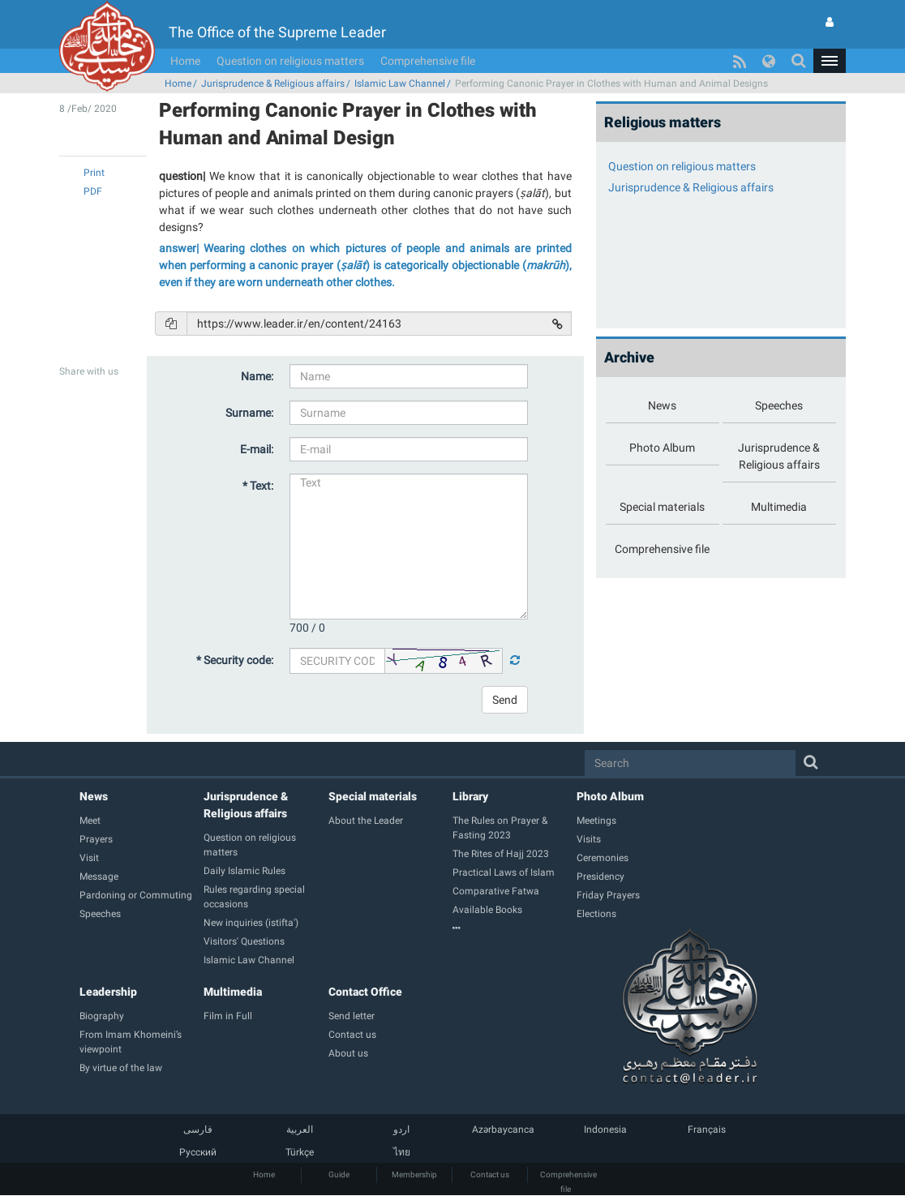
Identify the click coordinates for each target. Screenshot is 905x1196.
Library (470, 796)
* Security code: (234, 660)
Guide (339, 1174)
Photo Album (610, 796)
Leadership (108, 991)
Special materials (372, 796)
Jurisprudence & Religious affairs (273, 83)
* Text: (257, 485)
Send (504, 699)
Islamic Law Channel (399, 83)
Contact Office (365, 991)
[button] (829, 61)
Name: (257, 376)
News (93, 796)
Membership (414, 1174)
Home (185, 60)
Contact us (489, 1174)
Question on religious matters (290, 60)
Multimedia (233, 991)
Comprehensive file (427, 60)
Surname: (249, 412)
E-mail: (256, 449)
